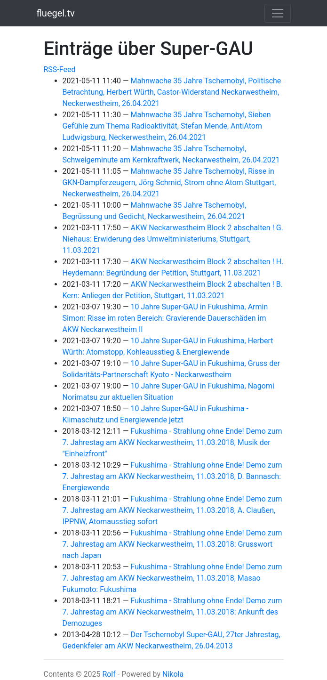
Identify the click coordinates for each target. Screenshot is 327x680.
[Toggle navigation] (277, 13)
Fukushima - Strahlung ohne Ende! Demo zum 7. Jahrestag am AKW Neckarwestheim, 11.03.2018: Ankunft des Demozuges (172, 612)
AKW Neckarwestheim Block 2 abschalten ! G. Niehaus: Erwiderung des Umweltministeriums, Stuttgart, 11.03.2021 (173, 239)
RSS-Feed (60, 69)
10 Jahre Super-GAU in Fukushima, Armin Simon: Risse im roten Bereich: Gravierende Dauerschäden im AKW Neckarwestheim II (165, 318)
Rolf (108, 674)
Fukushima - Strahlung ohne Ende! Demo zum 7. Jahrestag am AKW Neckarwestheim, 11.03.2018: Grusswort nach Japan (172, 544)
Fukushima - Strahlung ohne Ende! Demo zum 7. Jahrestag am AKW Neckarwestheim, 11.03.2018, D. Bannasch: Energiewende (172, 476)
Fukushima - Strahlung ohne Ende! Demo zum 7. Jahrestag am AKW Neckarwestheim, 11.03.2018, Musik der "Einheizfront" (172, 442)
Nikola (172, 674)
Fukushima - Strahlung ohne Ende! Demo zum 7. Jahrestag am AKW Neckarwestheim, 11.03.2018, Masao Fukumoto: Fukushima (172, 578)
